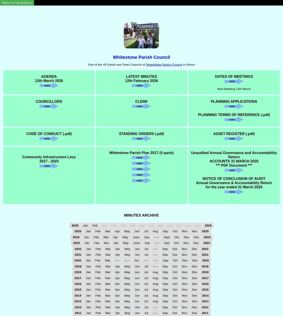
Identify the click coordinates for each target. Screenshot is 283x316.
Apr (117, 231)
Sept (167, 237)
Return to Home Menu (17, 2)
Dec (196, 237)
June (136, 237)
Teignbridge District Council (164, 64)
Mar (107, 231)
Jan (85, 225)
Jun (137, 231)
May (127, 231)
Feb (95, 225)
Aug (155, 231)
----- (156, 237)
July (146, 237)
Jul (146, 231)
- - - (104, 225)
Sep (165, 231)
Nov (184, 231)
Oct (175, 231)
